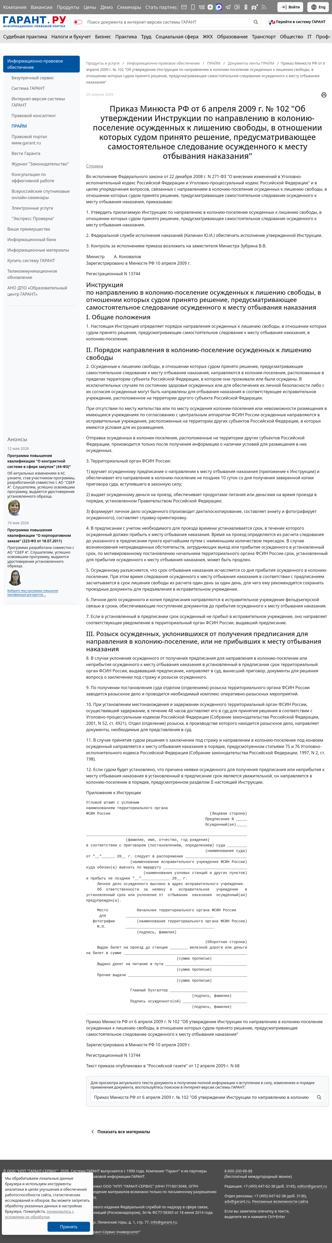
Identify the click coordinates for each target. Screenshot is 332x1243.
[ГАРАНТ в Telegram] (228, 7)
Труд (146, 36)
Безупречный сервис (33, 78)
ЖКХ (208, 36)
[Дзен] (210, 7)
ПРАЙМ (19, 126)
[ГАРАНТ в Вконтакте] (202, 7)
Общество (291, 36)
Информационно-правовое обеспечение (35, 64)
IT (310, 36)
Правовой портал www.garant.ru (29, 140)
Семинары (129, 7)
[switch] (78, 22)
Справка (94, 166)
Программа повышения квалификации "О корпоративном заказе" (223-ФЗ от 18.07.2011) (39, 535)
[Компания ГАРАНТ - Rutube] (255, 7)
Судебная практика (25, 36)
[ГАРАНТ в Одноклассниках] (246, 7)
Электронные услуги (32, 208)
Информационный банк (31, 239)
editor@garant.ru (312, 1186)
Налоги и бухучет (71, 36)
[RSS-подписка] (264, 7)
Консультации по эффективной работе (33, 177)
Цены (89, 7)
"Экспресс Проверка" (33, 218)
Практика (126, 36)
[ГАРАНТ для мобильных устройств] (193, 7)
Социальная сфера (177, 36)
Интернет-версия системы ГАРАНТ (38, 102)
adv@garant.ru (237, 1201)
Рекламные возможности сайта (280, 1201)
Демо (106, 7)
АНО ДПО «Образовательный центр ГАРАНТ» (37, 291)
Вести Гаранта (26, 153)
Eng (318, 7)
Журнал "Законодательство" (40, 164)
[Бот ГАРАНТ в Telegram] (237, 7)
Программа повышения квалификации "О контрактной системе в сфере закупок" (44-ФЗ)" (39, 461)
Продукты (68, 7)
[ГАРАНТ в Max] (218, 7)
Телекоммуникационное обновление (32, 274)
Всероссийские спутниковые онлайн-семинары (41, 194)
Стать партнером (165, 7)
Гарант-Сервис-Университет (114, 1231)
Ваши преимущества (28, 229)
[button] (297, 22)
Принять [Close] (69, 1227)
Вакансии (41, 7)
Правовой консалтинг (34, 115)
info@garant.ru (164, 1222)
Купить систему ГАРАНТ (31, 260)
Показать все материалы (119, 1131)
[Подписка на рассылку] (184, 7)
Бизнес (103, 36)
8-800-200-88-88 (238, 1170)
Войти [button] (290, 7)
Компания (15, 7)
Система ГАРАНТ (28, 88)
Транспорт (264, 36)
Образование (232, 36)
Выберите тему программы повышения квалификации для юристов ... (32, 592)
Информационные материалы (38, 250)
